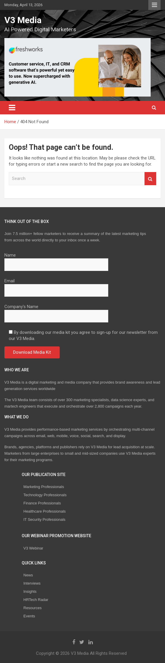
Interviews (32, 583)
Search (150, 178)
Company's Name (56, 311)
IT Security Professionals (44, 519)
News (28, 575)
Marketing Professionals (43, 487)
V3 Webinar (33, 548)
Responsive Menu (154, 5)
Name (56, 260)
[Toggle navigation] (12, 107)
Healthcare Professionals (44, 511)
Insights (30, 591)
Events (29, 616)
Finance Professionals (42, 503)
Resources (32, 608)
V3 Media (23, 20)
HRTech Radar (35, 599)
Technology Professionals (44, 495)
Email (56, 285)
